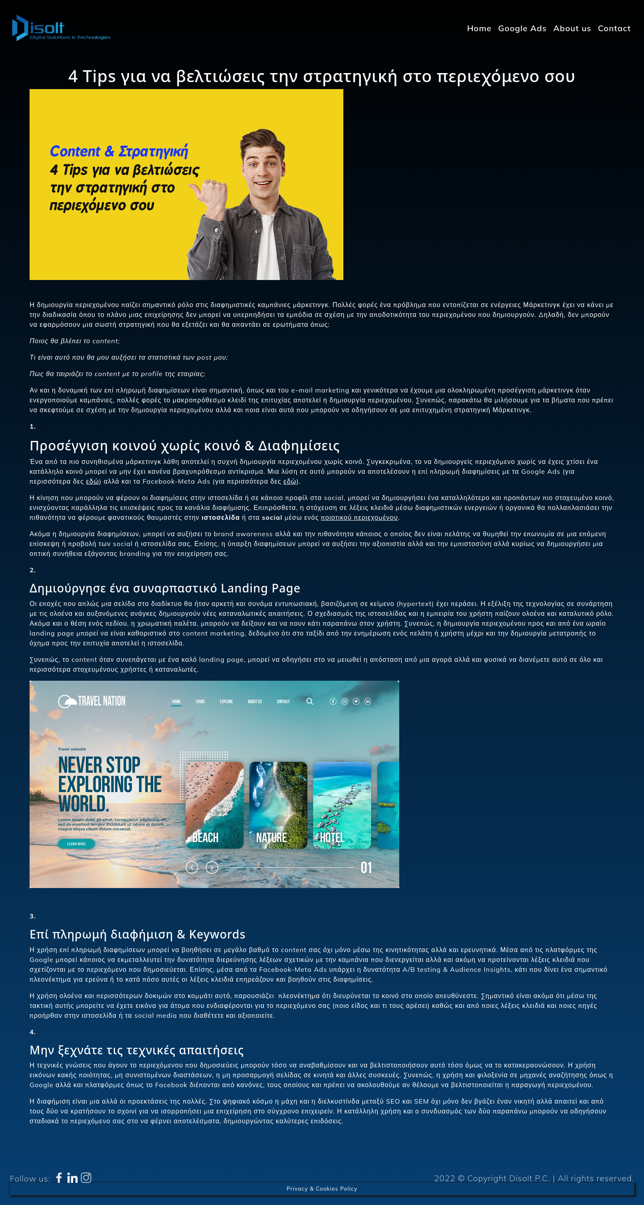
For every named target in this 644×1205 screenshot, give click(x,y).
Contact (614, 28)
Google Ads (522, 28)
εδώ (92, 481)
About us (572, 28)
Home (479, 28)
